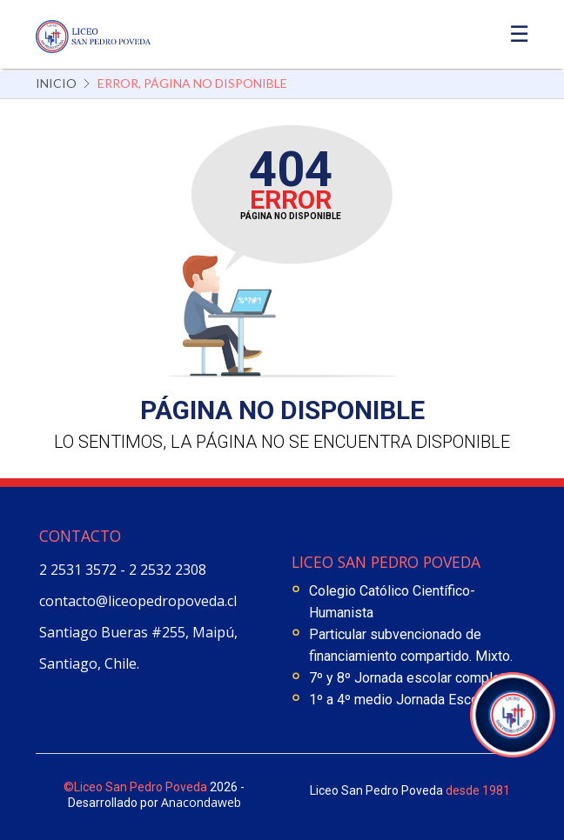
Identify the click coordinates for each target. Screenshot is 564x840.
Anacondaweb (201, 802)
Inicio (56, 83)
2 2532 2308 (167, 569)
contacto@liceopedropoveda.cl (138, 600)
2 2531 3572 (79, 569)
